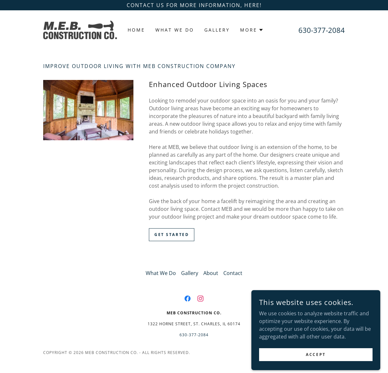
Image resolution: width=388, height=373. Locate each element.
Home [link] (136, 30)
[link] (80, 29)
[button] (252, 30)
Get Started (171, 234)
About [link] (210, 273)
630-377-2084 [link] (321, 30)
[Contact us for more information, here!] (194, 5)
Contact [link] (232, 273)
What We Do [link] (174, 30)
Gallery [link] (217, 30)
